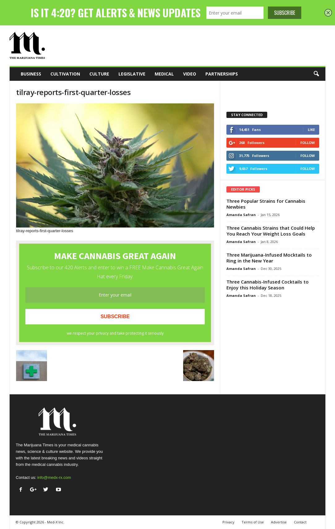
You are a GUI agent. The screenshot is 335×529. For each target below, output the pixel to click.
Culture (99, 74)
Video (189, 74)
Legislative (131, 74)
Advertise (279, 522)
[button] (316, 74)
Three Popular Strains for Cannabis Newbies (265, 204)
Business (31, 74)
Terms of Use (253, 522)
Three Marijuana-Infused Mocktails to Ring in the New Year (269, 258)
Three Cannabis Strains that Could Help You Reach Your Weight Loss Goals (270, 231)
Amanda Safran (241, 214)
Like (311, 129)
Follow (307, 142)
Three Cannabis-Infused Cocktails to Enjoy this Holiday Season (267, 285)
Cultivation (65, 74)
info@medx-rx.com (54, 477)
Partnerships (221, 74)
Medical (164, 74)
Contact (300, 522)
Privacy (228, 522)
